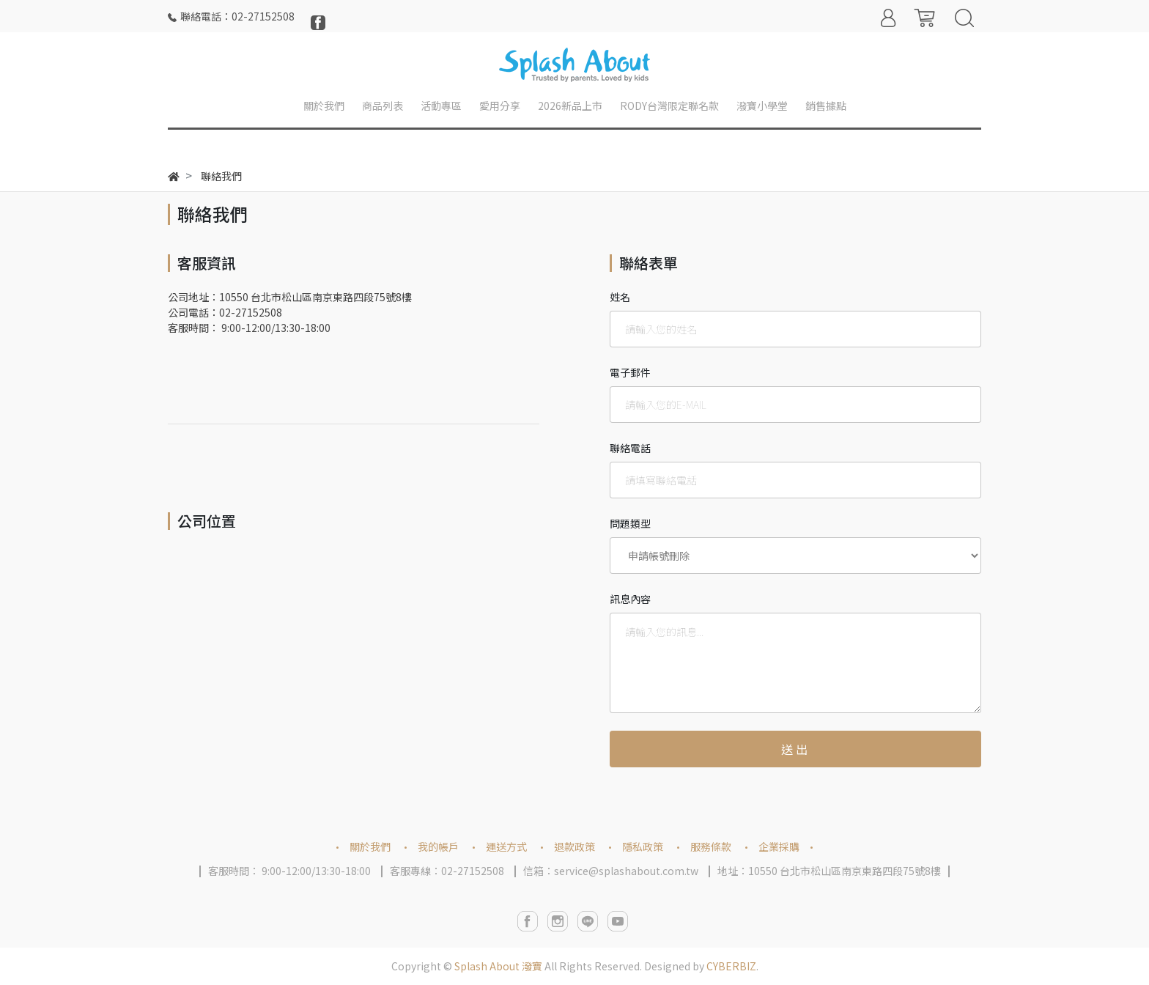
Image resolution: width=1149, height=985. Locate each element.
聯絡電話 (630, 447)
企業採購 (778, 846)
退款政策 (574, 846)
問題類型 (630, 523)
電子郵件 (630, 372)
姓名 (620, 296)
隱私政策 (642, 846)
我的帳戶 (438, 846)
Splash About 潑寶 (498, 966)
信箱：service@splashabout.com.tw (610, 871)
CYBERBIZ (731, 966)
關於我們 (370, 846)
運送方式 (506, 846)
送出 (795, 749)
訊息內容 (630, 598)
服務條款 (710, 846)
